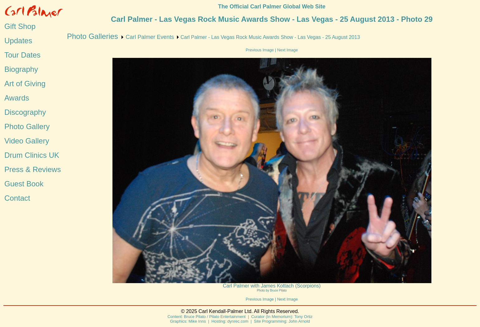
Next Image (287, 50)
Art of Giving (24, 83)
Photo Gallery (27, 126)
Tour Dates (22, 55)
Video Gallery (26, 141)
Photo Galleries (92, 36)
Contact (17, 198)
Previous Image (260, 50)
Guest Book (23, 184)
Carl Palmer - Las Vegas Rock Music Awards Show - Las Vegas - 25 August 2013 (270, 37)
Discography (25, 112)
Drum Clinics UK (31, 155)
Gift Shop (20, 26)
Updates (18, 40)
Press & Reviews (32, 169)
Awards (16, 98)
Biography (21, 69)
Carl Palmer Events (150, 37)
